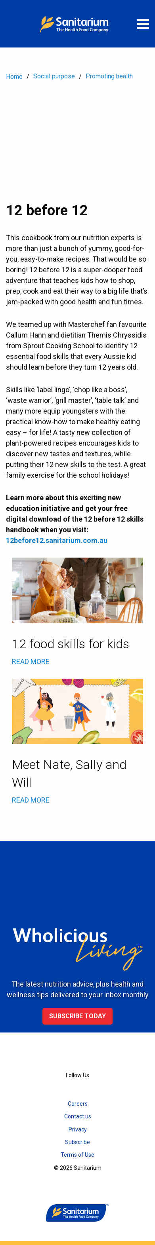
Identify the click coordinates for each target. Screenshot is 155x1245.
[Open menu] (143, 24)
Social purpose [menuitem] (54, 76)
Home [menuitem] (14, 76)
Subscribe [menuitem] (77, 1142)
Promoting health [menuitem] (109, 76)
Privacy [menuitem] (78, 1129)
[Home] (77, 23)
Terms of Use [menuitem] (77, 1155)
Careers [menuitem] (78, 1104)
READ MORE (31, 661)
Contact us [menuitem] (77, 1116)
